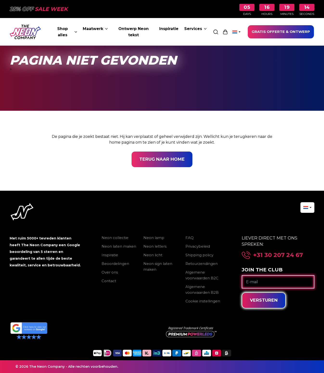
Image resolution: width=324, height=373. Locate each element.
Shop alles (67, 31)
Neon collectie (115, 237)
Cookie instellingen (202, 301)
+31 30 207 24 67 (278, 255)
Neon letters (154, 246)
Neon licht (152, 255)
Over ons (110, 272)
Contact (109, 281)
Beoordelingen (115, 263)
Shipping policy (199, 255)
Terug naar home (162, 159)
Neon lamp (153, 237)
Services (195, 28)
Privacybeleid (197, 246)
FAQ (189, 237)
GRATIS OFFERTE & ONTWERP (281, 31)
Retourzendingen (201, 263)
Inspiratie (168, 28)
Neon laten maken (119, 246)
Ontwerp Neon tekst (133, 31)
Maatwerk (95, 28)
